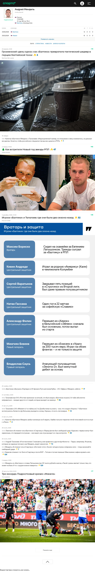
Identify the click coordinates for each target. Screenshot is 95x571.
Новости (48, 43)
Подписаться (8, 20)
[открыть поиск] (75, 3)
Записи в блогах (59, 43)
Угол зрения (6, 477)
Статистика (39, 43)
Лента (32, 43)
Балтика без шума (8, 58)
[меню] (89, 3)
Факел (14, 35)
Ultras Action (6, 152)
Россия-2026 (6, 220)
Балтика (19, 23)
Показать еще (47, 550)
